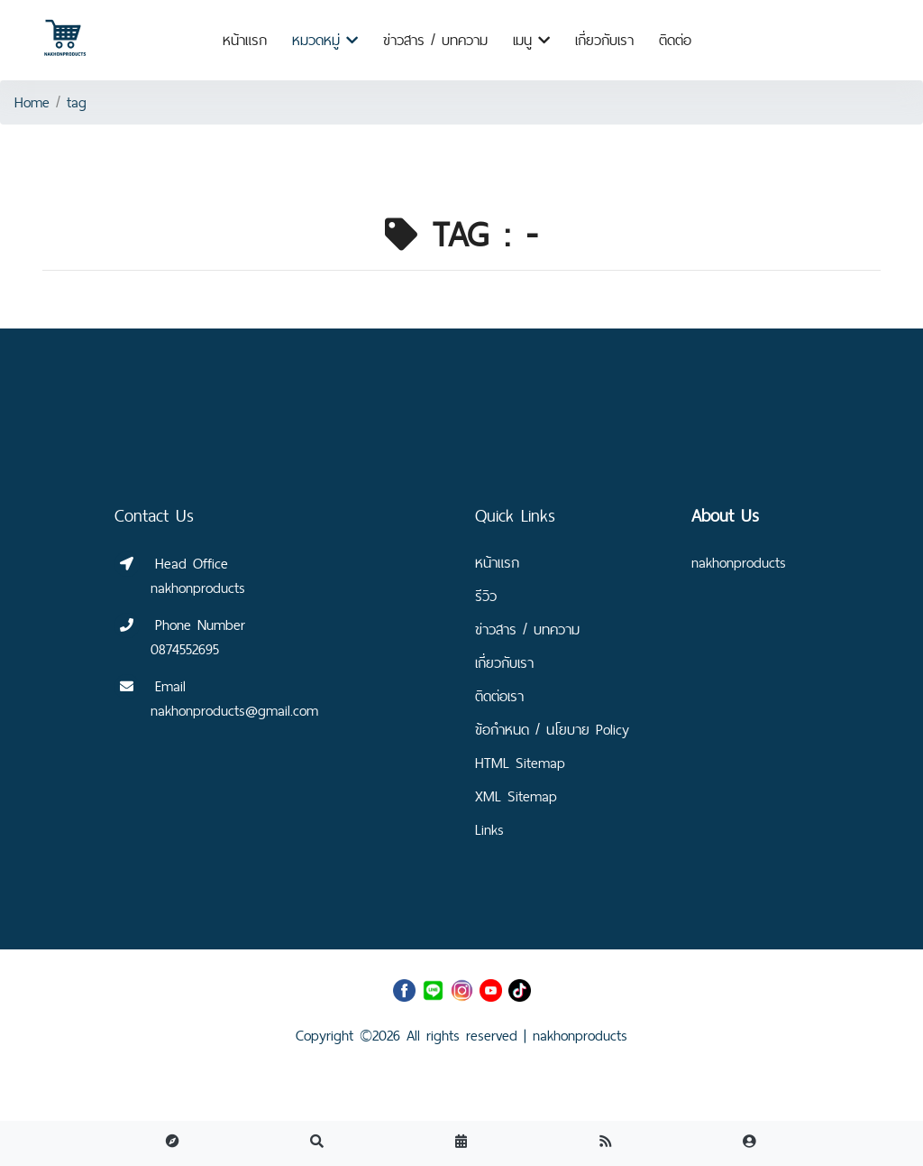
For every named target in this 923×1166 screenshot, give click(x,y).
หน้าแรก (245, 40)
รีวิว (486, 596)
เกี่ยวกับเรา (604, 40)
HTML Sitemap (520, 763)
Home (32, 102)
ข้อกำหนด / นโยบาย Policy (552, 729)
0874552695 (185, 649)
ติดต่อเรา (499, 696)
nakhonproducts (580, 1035)
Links (489, 830)
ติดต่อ (675, 40)
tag (77, 102)
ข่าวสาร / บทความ (435, 40)
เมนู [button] (531, 40)
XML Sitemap (516, 796)
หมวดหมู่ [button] (325, 40)
